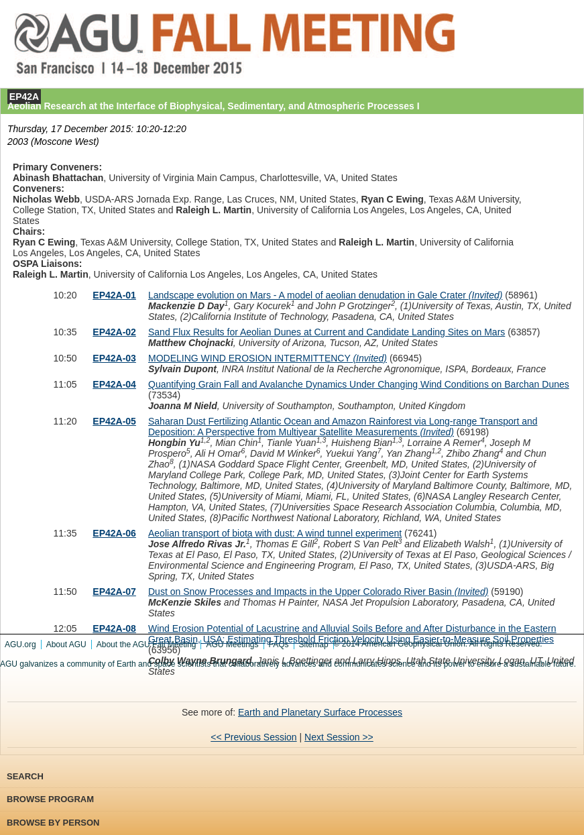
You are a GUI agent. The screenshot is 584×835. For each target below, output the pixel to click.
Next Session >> (338, 737)
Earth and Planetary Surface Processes (320, 712)
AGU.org (20, 644)
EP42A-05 (114, 421)
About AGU (66, 644)
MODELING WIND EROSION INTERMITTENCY (267, 358)
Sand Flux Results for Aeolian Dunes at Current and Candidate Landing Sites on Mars (326, 332)
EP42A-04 (114, 384)
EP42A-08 (114, 628)
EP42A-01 (114, 295)
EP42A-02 (114, 332)
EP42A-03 (114, 358)
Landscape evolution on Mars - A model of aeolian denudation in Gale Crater (325, 295)
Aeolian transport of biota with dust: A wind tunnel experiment (275, 533)
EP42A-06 (114, 533)
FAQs (279, 644)
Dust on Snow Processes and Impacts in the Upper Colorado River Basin (318, 591)
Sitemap (314, 644)
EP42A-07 (114, 591)
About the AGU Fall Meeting (146, 644)
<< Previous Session (253, 737)
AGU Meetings (232, 644)
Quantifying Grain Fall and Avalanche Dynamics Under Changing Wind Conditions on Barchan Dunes (358, 384)
